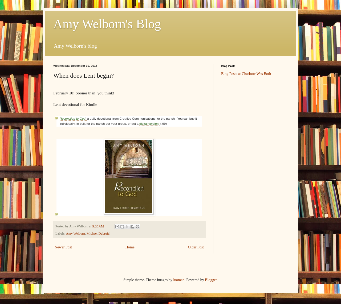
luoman (178, 280)
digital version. (149, 124)
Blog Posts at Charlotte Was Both (246, 74)
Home (130, 247)
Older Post (196, 247)
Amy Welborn (75, 233)
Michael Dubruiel (98, 233)
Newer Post (63, 247)
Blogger (211, 280)
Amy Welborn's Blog (107, 24)
